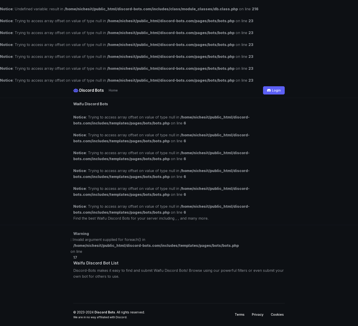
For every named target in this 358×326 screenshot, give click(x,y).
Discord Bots (88, 90)
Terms (240, 314)
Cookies (277, 314)
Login (274, 90)
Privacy (257, 314)
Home (113, 90)
